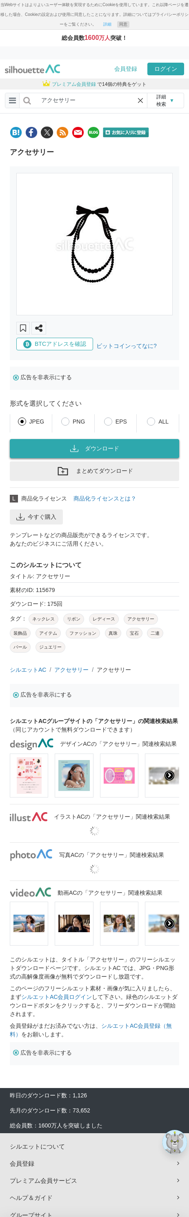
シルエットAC (28, 669)
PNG (79, 421)
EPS (121, 421)
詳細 (107, 24)
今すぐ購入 (36, 517)
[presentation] (169, 775)
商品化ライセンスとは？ (104, 498)
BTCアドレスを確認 (54, 344)
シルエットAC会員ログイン (56, 997)
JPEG (36, 421)
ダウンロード (94, 448)
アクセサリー (71, 669)
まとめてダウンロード (94, 471)
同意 (123, 24)
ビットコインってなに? (126, 346)
